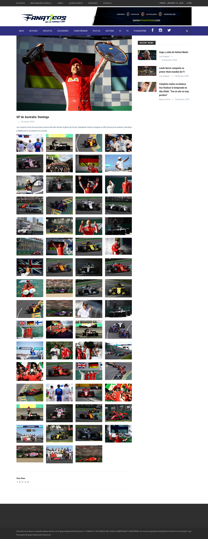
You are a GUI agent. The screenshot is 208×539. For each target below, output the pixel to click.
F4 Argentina (140, 31)
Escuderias (62, 31)
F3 (127, 31)
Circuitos (47, 31)
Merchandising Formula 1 (41, 3)
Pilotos (96, 31)
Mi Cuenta (20, 3)
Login (189, 3)
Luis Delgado (164, 56)
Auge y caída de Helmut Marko (173, 52)
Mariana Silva (164, 99)
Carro (60, 3)
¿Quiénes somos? (76, 3)
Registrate (93, 3)
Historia (110, 31)
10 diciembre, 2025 (169, 60)
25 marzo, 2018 (27, 122)
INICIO (21, 31)
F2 (120, 31)
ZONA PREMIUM (80, 31)
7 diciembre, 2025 (181, 76)
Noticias (33, 31)
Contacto (107, 3)
